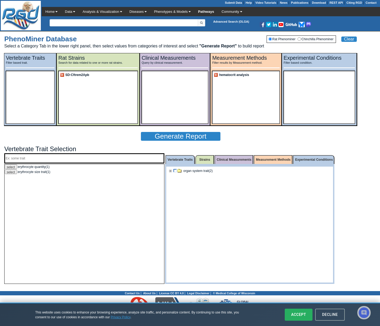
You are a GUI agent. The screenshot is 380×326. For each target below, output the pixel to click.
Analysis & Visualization (102, 12)
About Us (149, 293)
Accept (298, 314)
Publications (299, 2)
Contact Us (132, 293)
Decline (330, 314)
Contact (371, 2)
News (284, 2)
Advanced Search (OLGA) (231, 21)
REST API (336, 2)
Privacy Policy (120, 317)
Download (319, 2)
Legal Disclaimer (198, 293)
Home (51, 12)
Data (70, 12)
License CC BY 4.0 (171, 293)
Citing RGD (354, 2)
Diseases (138, 12)
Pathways (206, 12)
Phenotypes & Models (172, 12)
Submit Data (233, 2)
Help (249, 2)
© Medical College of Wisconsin (234, 293)
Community (231, 12)
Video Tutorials (265, 2)
